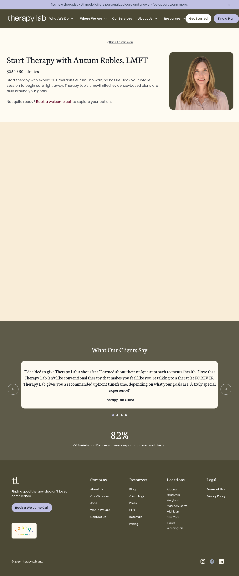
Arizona (172, 489)
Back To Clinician (121, 42)
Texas (171, 523)
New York (173, 517)
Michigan (173, 511)
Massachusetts (177, 506)
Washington (175, 528)
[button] (61, 18)
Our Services (122, 18)
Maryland (173, 500)
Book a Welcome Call (31, 507)
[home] (27, 19)
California (173, 495)
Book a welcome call (54, 101)
